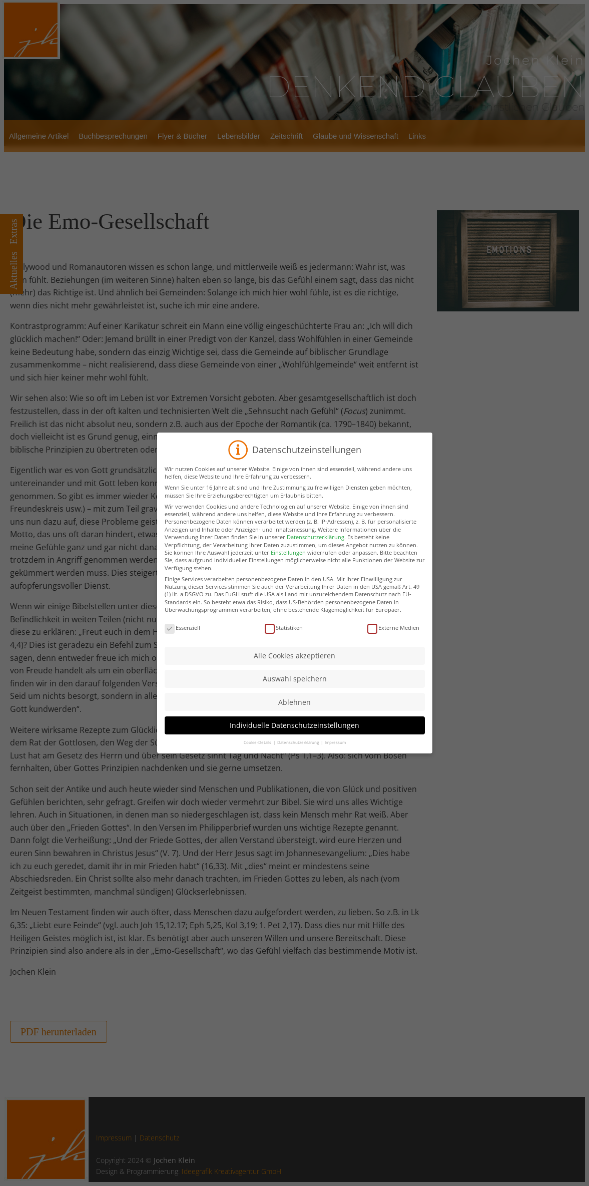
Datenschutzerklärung (315, 574)
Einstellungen (288, 589)
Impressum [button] (335, 779)
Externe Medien (393, 664)
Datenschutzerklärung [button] (298, 779)
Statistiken (284, 664)
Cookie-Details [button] (258, 779)
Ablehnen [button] (294, 738)
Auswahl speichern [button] (295, 715)
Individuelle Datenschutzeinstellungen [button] (294, 762)
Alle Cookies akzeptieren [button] (294, 692)
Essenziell (182, 664)
